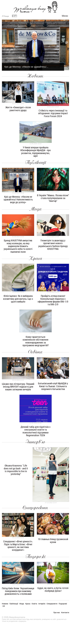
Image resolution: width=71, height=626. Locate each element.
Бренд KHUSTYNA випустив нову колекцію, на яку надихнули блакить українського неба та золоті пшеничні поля (18, 246)
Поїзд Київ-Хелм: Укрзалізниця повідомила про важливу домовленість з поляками (18, 591)
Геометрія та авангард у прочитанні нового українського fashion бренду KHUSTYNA (53, 244)
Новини (36, 76)
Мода (35, 209)
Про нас (56, 612)
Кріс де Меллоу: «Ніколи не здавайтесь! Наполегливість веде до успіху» (18, 199)
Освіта (35, 352)
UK (4, 606)
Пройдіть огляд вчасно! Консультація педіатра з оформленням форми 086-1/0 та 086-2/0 (53, 300)
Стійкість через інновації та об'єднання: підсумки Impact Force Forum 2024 (53, 113)
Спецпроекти (35, 508)
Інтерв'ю (35, 442)
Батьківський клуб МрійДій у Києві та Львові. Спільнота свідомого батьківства (53, 386)
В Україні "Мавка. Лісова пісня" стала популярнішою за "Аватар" (53, 198)
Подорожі (35, 557)
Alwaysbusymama (17, 617)
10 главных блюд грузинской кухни (53, 540)
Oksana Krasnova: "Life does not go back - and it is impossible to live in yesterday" (16, 470)
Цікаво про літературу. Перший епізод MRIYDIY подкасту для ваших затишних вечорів (18, 386)
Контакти (65, 612)
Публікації (35, 162)
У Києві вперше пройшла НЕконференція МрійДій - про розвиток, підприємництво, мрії (35, 151)
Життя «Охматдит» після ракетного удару (18, 109)
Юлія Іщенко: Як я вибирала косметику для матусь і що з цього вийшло (18, 298)
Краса (35, 258)
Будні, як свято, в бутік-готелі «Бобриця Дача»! (53, 589)
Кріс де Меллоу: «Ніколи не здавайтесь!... (26, 67)
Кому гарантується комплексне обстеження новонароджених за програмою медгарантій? (36, 341)
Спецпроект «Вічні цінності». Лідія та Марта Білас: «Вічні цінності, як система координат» (18, 545)
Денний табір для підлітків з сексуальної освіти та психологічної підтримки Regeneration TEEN (35, 431)
